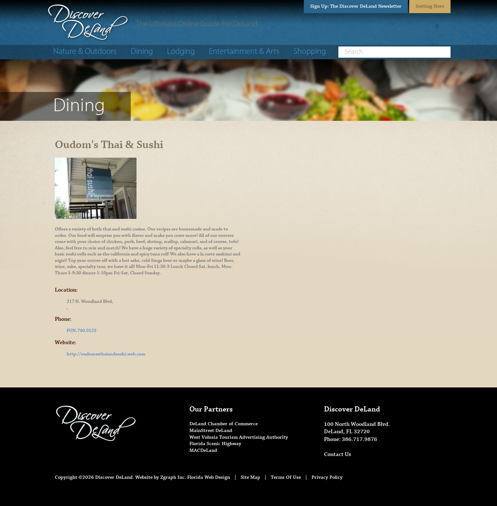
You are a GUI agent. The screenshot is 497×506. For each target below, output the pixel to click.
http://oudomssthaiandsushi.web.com (106, 354)
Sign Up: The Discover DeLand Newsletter (356, 6)
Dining (142, 51)
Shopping (310, 51)
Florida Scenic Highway (215, 443)
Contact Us (337, 454)
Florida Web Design (208, 477)
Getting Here (430, 6)
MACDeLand (203, 450)
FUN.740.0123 (81, 331)
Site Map (250, 477)
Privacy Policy (327, 477)
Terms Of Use (286, 477)
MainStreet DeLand (210, 430)
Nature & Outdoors (85, 51)
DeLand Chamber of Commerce (223, 423)
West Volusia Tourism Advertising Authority (238, 437)
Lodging (181, 51)
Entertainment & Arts (244, 51)
